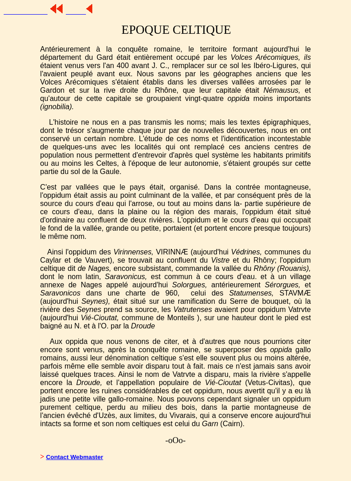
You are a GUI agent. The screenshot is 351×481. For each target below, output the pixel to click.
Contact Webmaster (74, 457)
